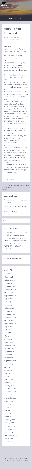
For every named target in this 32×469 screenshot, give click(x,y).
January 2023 (9, 386)
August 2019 (8, 438)
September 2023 (10, 361)
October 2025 (9, 292)
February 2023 (9, 382)
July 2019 (7, 441)
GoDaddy (25, 460)
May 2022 (7, 410)
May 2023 (7, 373)
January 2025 (9, 311)
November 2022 (10, 392)
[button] (29, 3)
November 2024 (10, 317)
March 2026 (8, 277)
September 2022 (10, 398)
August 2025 (8, 299)
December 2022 (10, 389)
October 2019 (9, 432)
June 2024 (8, 333)
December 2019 (10, 426)
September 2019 (10, 435)
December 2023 (10, 351)
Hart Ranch (12, 179)
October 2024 (9, 320)
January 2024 (9, 348)
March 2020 (8, 417)
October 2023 (9, 358)
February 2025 (9, 308)
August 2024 (8, 327)
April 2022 (7, 413)
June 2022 (8, 407)
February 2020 (9, 420)
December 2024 (10, 314)
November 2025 (10, 289)
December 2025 (10, 286)
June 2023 (8, 370)
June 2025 (8, 305)
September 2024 (10, 323)
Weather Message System (11, 39)
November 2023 (10, 354)
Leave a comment (9, 41)
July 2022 (7, 404)
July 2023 (7, 367)
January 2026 (9, 283)
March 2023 (8, 379)
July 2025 (7, 302)
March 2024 (8, 342)
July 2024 (7, 330)
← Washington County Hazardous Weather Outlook (9, 187)
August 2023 (8, 364)
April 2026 (8, 274)
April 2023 (8, 376)
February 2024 (9, 345)
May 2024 (7, 336)
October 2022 (9, 395)
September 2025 (10, 296)
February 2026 (9, 280)
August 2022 (8, 401)
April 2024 (8, 339)
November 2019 (10, 429)
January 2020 (9, 423)
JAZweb (4, 5)
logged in (16, 200)
